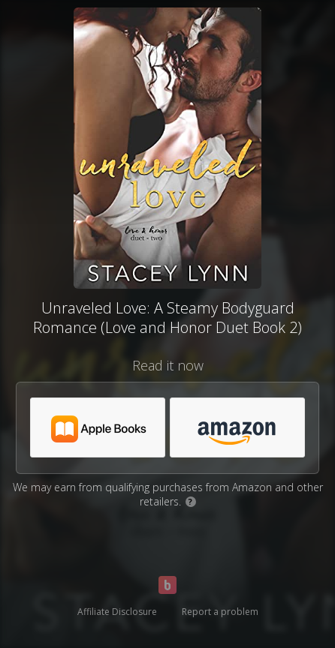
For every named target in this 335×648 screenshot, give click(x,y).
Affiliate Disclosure (117, 611)
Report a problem (220, 611)
